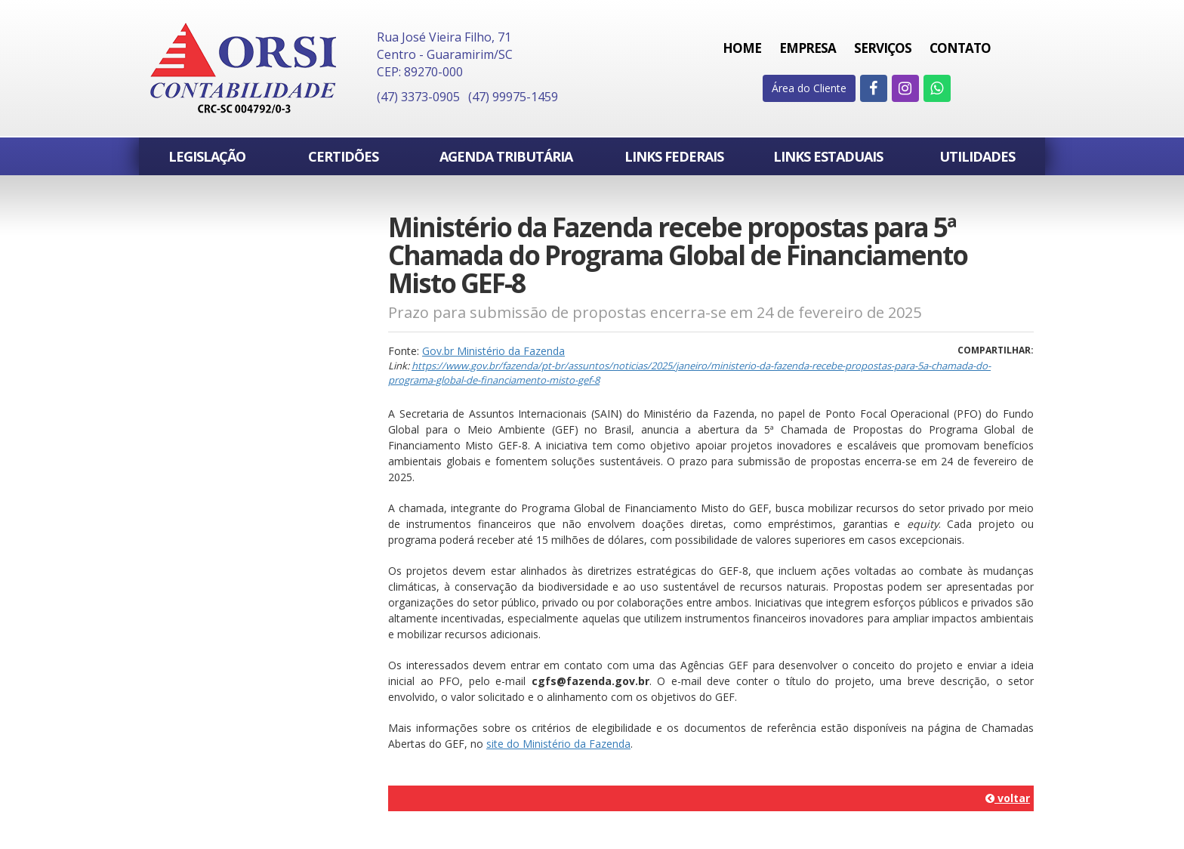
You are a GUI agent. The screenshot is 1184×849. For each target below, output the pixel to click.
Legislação (206, 156)
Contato (960, 48)
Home (742, 48)
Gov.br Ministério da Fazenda (493, 351)
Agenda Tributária (505, 156)
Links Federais (673, 156)
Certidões (343, 156)
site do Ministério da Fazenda (558, 743)
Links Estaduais (828, 156)
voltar (1007, 798)
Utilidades (977, 156)
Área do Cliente (809, 88)
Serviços (882, 48)
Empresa (807, 48)
